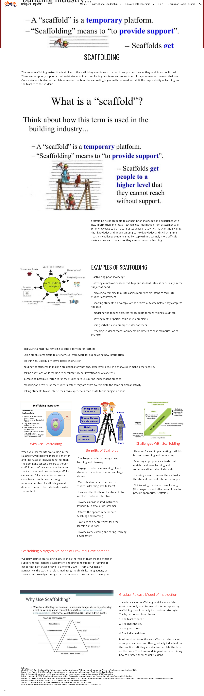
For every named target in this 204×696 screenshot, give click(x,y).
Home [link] (83, 4)
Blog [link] (160, 4)
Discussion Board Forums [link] (181, 4)
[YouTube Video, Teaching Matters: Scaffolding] (53, 236)
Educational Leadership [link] (137, 4)
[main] (102, 56)
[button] (200, 4)
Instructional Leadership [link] (105, 4)
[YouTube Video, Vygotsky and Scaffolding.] (151, 565)
